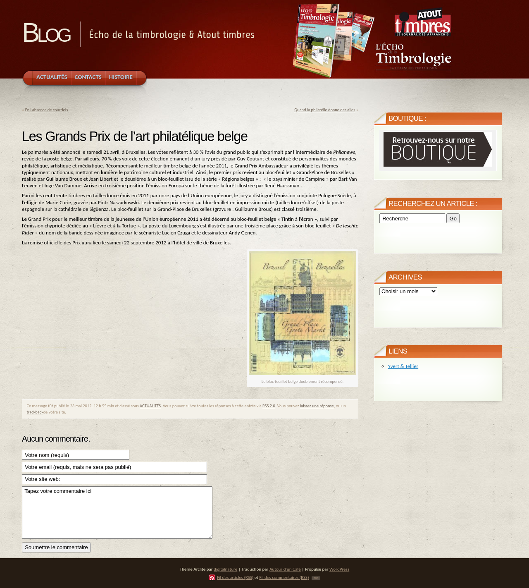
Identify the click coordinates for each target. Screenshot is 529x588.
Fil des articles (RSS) (235, 577)
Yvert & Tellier (403, 366)
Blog (45, 32)
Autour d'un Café (285, 569)
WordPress (339, 569)
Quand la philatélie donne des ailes (324, 109)
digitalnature (225, 569)
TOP (316, 578)
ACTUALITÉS (150, 406)
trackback (34, 412)
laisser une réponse (317, 406)
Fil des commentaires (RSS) (284, 577)
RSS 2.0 (268, 406)
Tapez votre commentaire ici (117, 512)
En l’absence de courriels (46, 109)
